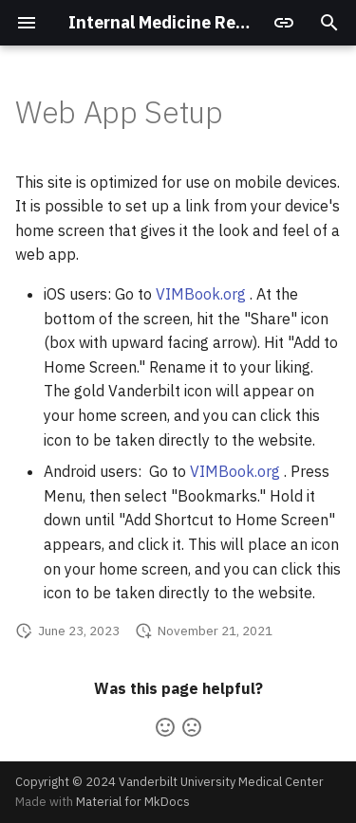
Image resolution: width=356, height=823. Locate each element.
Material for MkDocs (133, 802)
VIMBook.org (201, 293)
